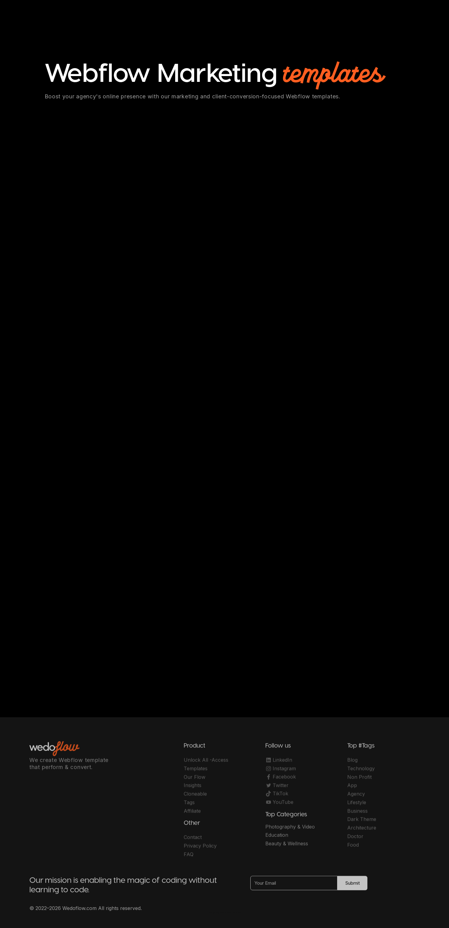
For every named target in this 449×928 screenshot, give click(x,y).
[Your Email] (293, 886)
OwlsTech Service (230, 912)
